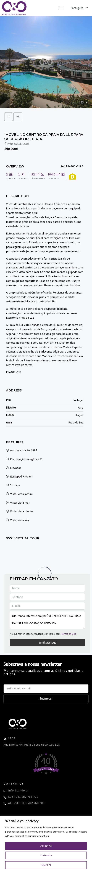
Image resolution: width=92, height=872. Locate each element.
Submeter (46, 698)
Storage (15, 485)
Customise (46, 855)
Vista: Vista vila (19, 520)
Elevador (15, 468)
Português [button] (77, 8)
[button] (8, 117)
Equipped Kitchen (21, 476)
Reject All (46, 864)
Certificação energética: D (26, 459)
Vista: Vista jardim (21, 494)
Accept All (46, 845)
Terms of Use (68, 633)
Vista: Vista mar (20, 502)
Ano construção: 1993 (23, 450)
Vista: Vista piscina (21, 511)
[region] (46, 844)
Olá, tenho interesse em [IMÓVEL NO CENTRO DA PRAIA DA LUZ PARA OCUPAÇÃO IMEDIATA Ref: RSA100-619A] (47, 620)
